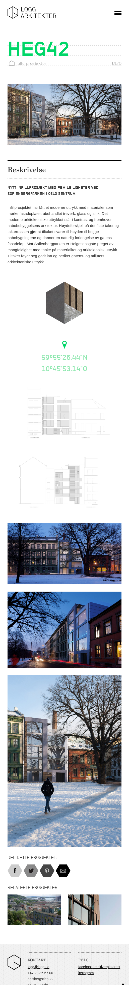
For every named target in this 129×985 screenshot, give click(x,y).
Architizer (100, 967)
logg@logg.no (38, 967)
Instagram (86, 973)
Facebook (85, 967)
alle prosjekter (32, 64)
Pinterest (113, 967)
